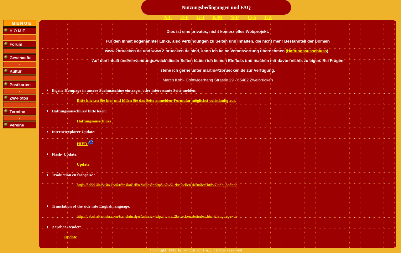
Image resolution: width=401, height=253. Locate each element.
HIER (85, 143)
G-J (200, 17)
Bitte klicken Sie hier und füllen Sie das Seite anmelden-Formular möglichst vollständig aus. (156, 100)
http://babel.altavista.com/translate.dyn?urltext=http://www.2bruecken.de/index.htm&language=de (157, 185)
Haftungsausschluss (94, 121)
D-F (184, 17)
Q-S (252, 17)
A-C (168, 17)
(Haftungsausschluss (306, 51)
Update (83, 164)
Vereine (17, 125)
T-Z (268, 17)
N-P (235, 17)
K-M (217, 17)
